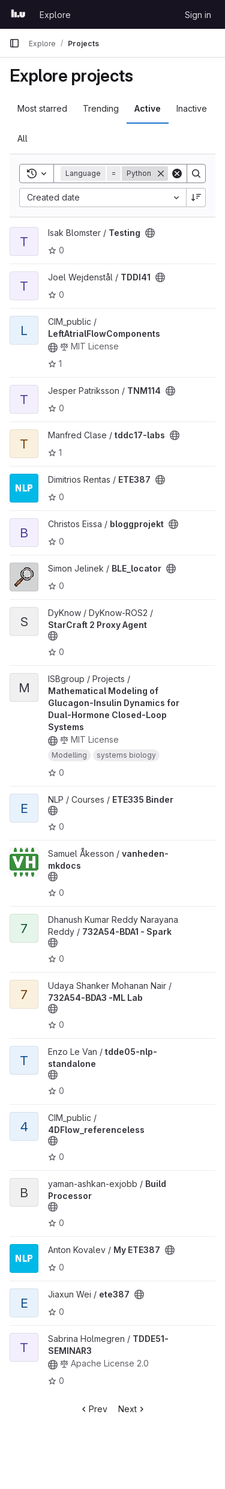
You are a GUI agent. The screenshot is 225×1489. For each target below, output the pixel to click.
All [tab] (22, 138)
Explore (55, 15)
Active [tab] (147, 108)
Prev (93, 1409)
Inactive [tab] (191, 108)
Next (132, 1409)
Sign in (198, 15)
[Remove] (161, 173)
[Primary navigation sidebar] (14, 43)
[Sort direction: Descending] (196, 197)
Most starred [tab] (42, 108)
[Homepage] (18, 14)
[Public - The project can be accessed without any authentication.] (150, 233)
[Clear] (177, 173)
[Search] (196, 173)
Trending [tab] (101, 108)
